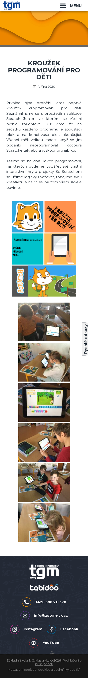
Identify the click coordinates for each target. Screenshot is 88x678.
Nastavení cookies (22, 669)
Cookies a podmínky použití (59, 669)
